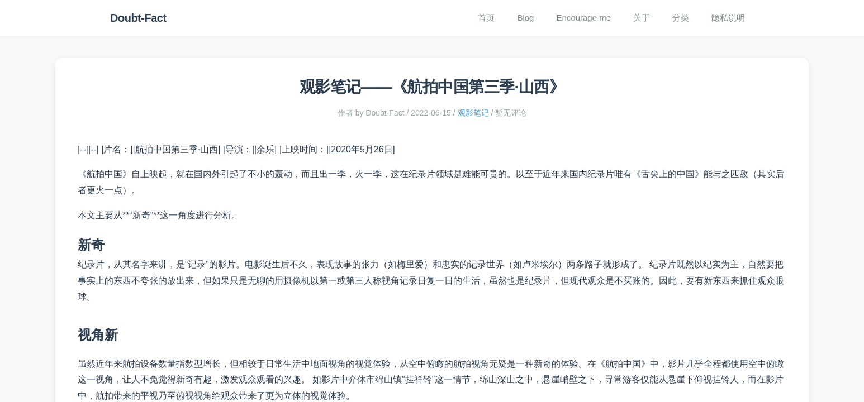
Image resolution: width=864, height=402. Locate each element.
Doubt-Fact (138, 18)
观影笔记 (473, 112)
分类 (680, 17)
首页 (486, 17)
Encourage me (583, 17)
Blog (525, 17)
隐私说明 (728, 17)
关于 (641, 17)
